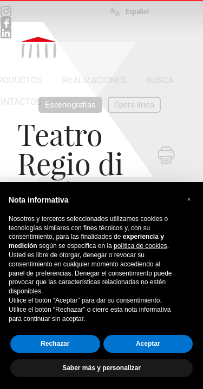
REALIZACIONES (94, 80)
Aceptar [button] (148, 343)
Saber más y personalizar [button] (101, 368)
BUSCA (160, 80)
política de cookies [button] (140, 246)
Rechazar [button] (55, 343)
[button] (189, 199)
